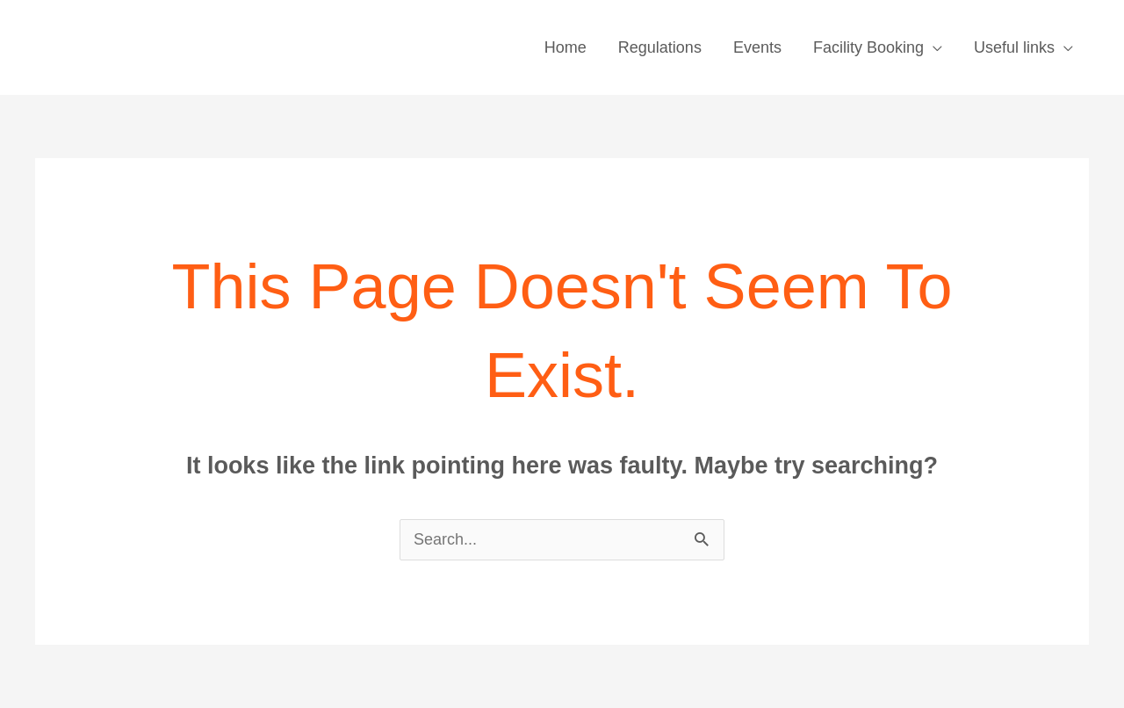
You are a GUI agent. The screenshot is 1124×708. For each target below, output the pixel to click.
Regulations (660, 47)
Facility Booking (868, 47)
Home (565, 47)
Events (757, 47)
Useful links (1014, 47)
